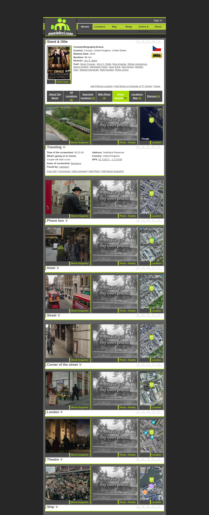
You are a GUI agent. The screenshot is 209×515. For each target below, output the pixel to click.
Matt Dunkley (107, 69)
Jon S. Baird (90, 60)
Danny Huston (81, 66)
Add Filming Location (101, 86)
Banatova (76, 163)
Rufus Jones (122, 69)
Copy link (52, 171)
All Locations (71, 96)
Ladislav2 (64, 166)
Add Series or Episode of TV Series (133, 86)
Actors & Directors (143, 29)
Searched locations (88, 96)
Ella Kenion (128, 66)
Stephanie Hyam (99, 66)
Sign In (158, 20)
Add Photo (94, 171)
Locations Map (137, 96)
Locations (99, 26)
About (158, 26)
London (53, 412)
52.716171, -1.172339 (110, 159)
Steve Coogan (87, 64)
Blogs (129, 26)
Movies (85, 26)
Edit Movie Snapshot (113, 171)
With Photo (104, 96)
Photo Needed (120, 96)
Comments (64, 171)
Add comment (79, 171)
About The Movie (55, 96)
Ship (50, 507)
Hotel (51, 268)
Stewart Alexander (89, 69)
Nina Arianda (119, 64)
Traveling (54, 147)
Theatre (53, 459)
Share (157, 86)
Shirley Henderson (137, 64)
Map (114, 26)
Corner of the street (62, 365)
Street (51, 315)
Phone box (55, 220)
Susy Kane (115, 66)
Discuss (153, 96)
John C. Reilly (104, 64)
